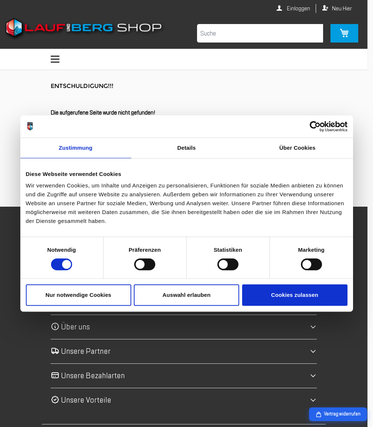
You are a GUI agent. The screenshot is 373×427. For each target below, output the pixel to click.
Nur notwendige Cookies (78, 295)
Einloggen (298, 8)
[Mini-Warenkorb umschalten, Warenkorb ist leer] (344, 33)
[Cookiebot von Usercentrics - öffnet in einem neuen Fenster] (315, 126)
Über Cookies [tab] (297, 148)
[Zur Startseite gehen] (85, 29)
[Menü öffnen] (55, 59)
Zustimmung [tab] (75, 148)
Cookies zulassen (294, 295)
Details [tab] (186, 148)
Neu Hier (342, 8)
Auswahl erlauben (187, 295)
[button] (184, 327)
